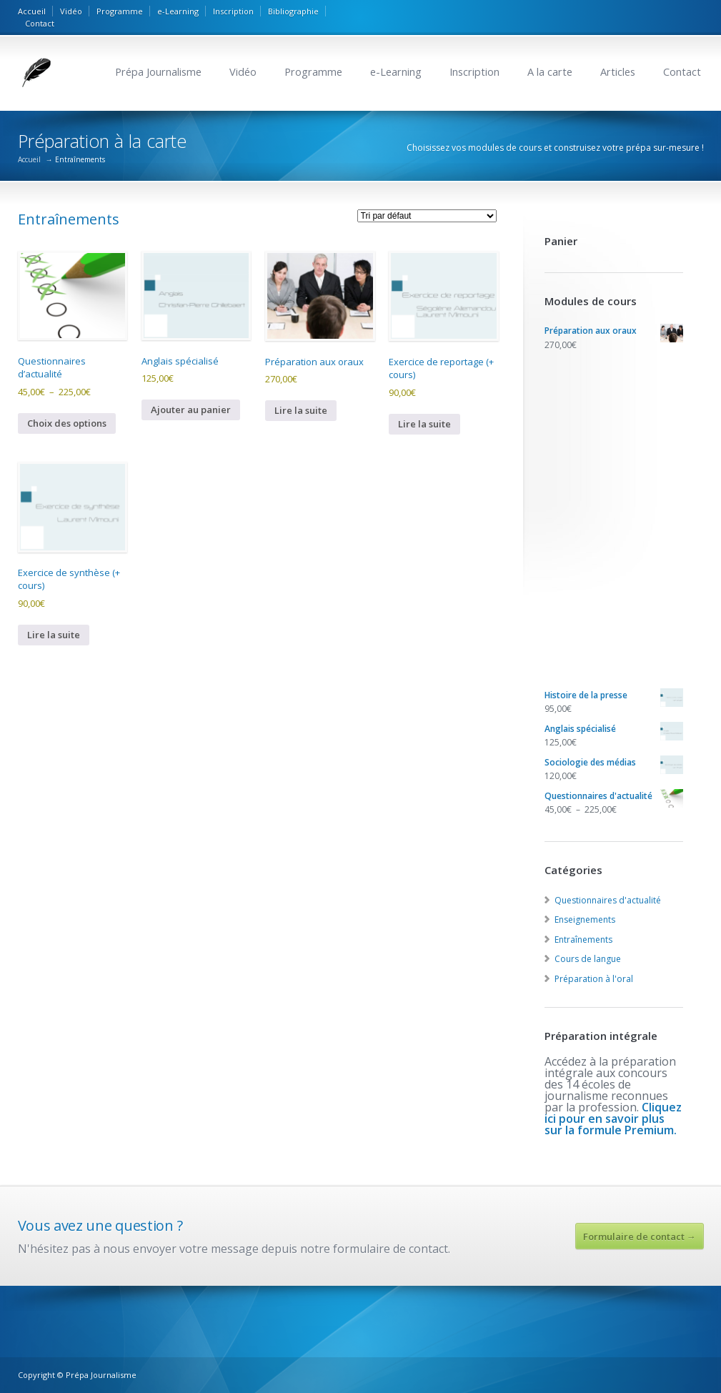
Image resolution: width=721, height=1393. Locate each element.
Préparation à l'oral (594, 979)
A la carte (549, 72)
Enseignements (585, 919)
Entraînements (583, 939)
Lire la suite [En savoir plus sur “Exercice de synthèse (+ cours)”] (53, 634)
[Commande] (427, 215)
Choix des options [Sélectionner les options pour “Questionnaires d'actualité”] (66, 423)
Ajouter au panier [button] (191, 409)
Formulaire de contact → (639, 1236)
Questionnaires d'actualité (608, 900)
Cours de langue (588, 959)
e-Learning (178, 11)
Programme (119, 11)
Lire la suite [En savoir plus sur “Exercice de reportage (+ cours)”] (424, 423)
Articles (617, 72)
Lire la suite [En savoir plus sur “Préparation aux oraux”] (300, 410)
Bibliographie (293, 11)
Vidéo (71, 11)
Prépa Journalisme (158, 72)
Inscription (233, 11)
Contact (39, 23)
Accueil (32, 11)
